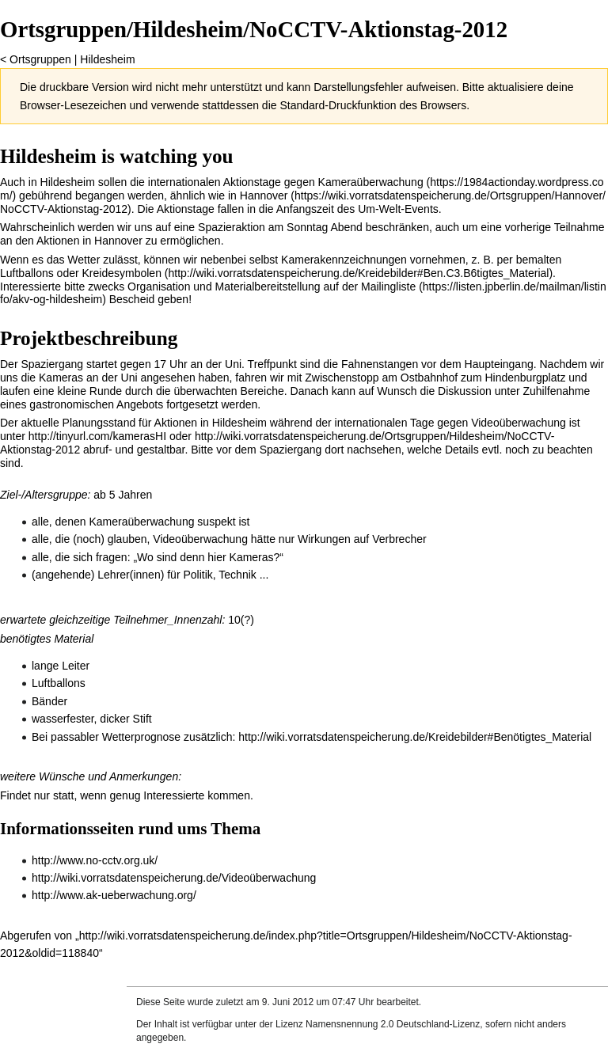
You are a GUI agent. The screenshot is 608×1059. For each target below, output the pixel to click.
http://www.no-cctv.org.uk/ (95, 860)
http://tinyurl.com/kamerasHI (97, 436)
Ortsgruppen (40, 59)
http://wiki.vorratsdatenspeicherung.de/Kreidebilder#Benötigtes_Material (414, 737)
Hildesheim (107, 59)
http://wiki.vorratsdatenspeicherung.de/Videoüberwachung (174, 877)
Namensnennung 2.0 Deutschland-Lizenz (393, 1024)
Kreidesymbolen (122, 273)
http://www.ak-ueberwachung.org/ (114, 895)
